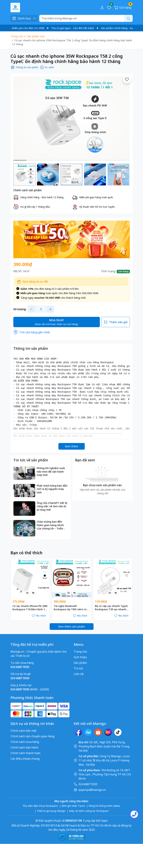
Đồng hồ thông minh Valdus (104, 805)
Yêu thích (39, 615)
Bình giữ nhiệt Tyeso (73, 805)
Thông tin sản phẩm (24, 67)
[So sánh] (33, 593)
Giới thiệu (80, 657)
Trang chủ (17, 36)
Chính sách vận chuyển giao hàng (32, 736)
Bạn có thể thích (26, 552)
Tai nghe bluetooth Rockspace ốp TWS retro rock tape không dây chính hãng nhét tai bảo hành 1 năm (71, 607)
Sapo (104, 820)
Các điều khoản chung (25, 759)
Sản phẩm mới (36, 36)
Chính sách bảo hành (24, 747)
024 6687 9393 (88, 784)
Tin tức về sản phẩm (30, 460)
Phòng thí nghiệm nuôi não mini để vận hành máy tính (51, 471)
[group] (71, 118)
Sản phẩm (80, 663)
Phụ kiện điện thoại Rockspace (40, 805)
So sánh (47, 67)
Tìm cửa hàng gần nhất (31, 332)
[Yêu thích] (127, 79)
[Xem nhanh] (27, 593)
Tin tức (78, 668)
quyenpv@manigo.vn (92, 790)
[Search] (86, 18)
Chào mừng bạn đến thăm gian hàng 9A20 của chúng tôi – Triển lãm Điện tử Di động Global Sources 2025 (50, 525)
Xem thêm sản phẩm (71, 626)
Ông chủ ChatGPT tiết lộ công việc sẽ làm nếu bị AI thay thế (52, 506)
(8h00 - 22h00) (30, 689)
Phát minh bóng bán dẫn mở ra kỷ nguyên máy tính (52, 489)
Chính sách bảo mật (23, 731)
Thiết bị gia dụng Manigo (51, 811)
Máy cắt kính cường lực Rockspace (89, 811)
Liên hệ (79, 674)
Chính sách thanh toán (25, 753)
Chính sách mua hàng (25, 742)
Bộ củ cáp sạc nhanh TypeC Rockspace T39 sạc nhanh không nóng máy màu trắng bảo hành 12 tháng (112, 607)
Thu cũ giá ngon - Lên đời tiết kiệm (76, 28)
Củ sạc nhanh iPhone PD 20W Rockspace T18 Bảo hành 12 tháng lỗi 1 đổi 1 (29, 607)
